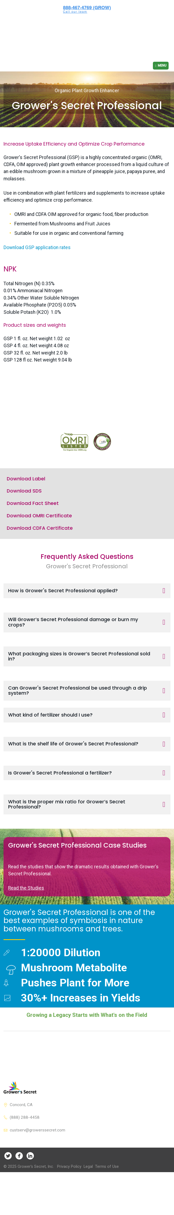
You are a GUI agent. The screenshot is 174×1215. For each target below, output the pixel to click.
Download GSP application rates (37, 220)
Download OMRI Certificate (39, 551)
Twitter (8, 1191)
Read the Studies (26, 923)
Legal (88, 1202)
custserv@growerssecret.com (37, 1165)
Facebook (19, 1191)
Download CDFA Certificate (40, 563)
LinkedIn (30, 1191)
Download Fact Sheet (33, 539)
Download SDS (24, 527)
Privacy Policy (69, 1202)
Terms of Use (107, 1202)
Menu (162, 38)
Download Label (26, 514)
